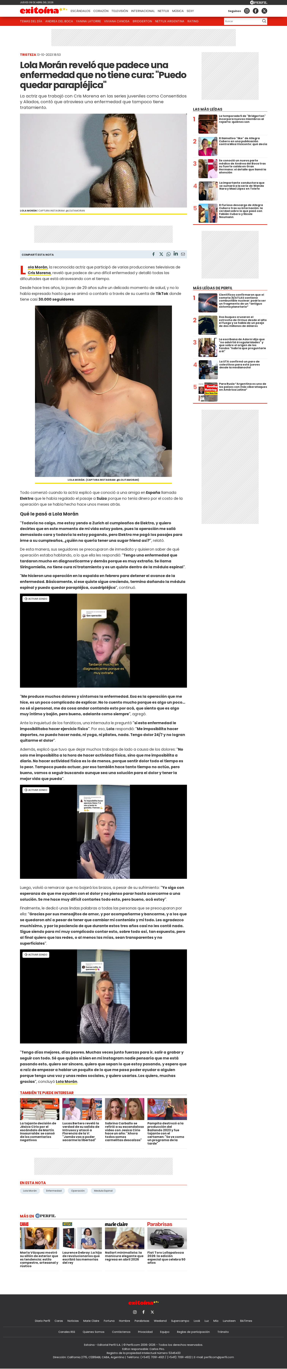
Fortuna (109, 1321)
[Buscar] (241, 21)
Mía (215, 1321)
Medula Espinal (103, 1190)
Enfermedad (54, 1190)
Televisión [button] (119, 11)
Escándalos (80, 11)
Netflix (163, 11)
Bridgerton (142, 21)
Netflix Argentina (169, 21)
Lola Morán (30, 1190)
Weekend (160, 1321)
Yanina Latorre (88, 21)
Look (197, 1321)
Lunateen (229, 1321)
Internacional (143, 11)
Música (178, 11)
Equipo (164, 1332)
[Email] (183, 255)
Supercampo (180, 1321)
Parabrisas (142, 1321)
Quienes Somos (93, 1332)
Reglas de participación (193, 1332)
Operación (78, 1190)
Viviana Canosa (117, 21)
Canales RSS (66, 1332)
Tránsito (223, 1332)
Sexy (190, 11)
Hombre (124, 1321)
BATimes (246, 1321)
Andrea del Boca (59, 21)
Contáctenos (121, 1332)
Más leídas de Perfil (212, 288)
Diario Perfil (42, 1321)
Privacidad (145, 1332)
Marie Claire (91, 1321)
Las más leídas (207, 109)
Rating (193, 21)
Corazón (100, 11)
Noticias (73, 1321)
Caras (59, 1321)
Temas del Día (31, 21)
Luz (207, 1321)
